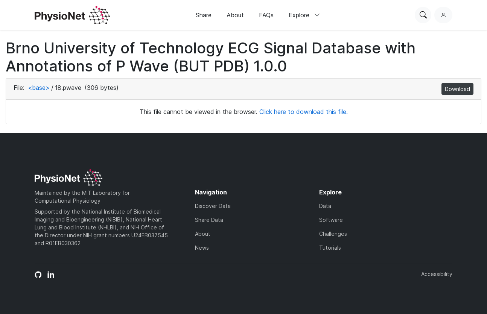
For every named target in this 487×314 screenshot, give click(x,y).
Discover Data (213, 206)
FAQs (266, 15)
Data (325, 206)
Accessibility (436, 274)
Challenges (333, 234)
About (235, 15)
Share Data (209, 220)
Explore (304, 15)
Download (457, 89)
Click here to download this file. (303, 111)
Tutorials (330, 247)
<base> (39, 87)
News (202, 247)
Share (204, 15)
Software (331, 220)
